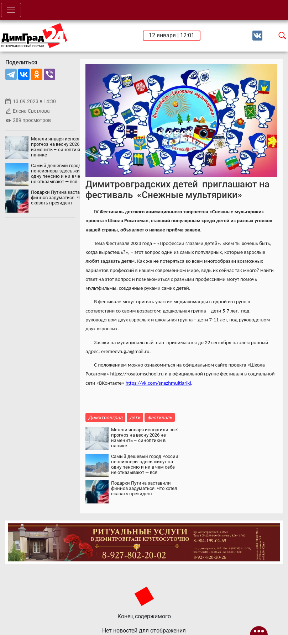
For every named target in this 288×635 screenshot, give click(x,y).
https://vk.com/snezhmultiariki (158, 383)
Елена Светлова (31, 111)
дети (135, 417)
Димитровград (105, 417)
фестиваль (159, 417)
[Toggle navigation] (11, 10)
